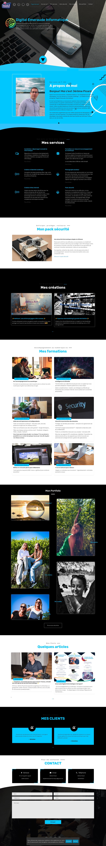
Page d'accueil (35, 4)
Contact (90, 4)
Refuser (75, 841)
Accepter (68, 841)
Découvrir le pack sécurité (61, 256)
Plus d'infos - (27, 161)
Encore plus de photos (53, 625)
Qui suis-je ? (44, 4)
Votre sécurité (63, 4)
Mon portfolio (82, 4)
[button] (52, 331)
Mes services (53, 4)
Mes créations (73, 4)
